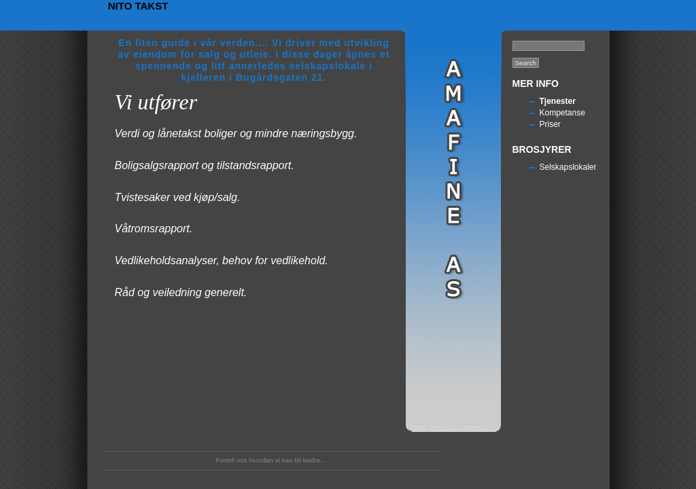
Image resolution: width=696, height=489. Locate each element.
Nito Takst (138, 6)
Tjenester (558, 101)
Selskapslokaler (568, 167)
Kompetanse (562, 112)
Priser (550, 124)
